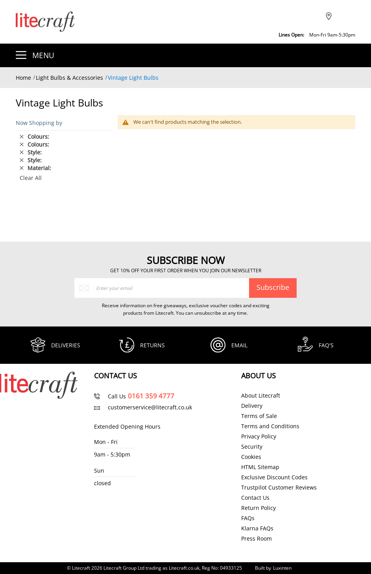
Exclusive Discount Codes (274, 477)
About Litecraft (260, 395)
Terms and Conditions (270, 426)
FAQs (248, 518)
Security (251, 447)
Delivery (251, 406)
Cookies (251, 457)
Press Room (256, 538)
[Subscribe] (272, 287)
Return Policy (258, 508)
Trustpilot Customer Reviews (279, 487)
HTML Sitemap (260, 467)
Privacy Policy (258, 436)
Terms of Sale (259, 416)
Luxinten (282, 568)
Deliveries (66, 344)
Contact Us (255, 498)
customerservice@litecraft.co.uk (150, 407)
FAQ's (326, 344)
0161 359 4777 (151, 395)
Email (240, 344)
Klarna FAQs (257, 528)
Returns (152, 344)
